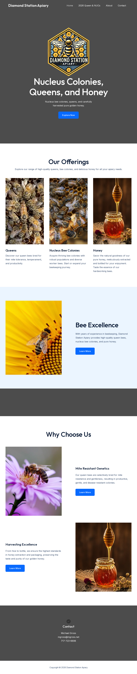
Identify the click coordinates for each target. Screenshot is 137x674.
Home (74, 5)
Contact (122, 5)
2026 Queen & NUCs (92, 5)
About (110, 5)
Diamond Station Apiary (28, 5)
